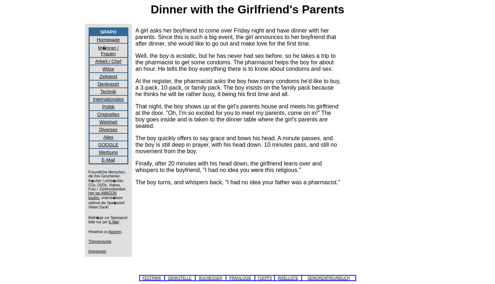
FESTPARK (151, 278)
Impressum (97, 251)
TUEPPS (264, 278)
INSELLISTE (288, 278)
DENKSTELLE (180, 278)
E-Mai (113, 222)
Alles (108, 137)
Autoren (115, 232)
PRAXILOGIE (240, 278)
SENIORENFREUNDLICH (329, 278)
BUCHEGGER (210, 278)
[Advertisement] (378, 135)
